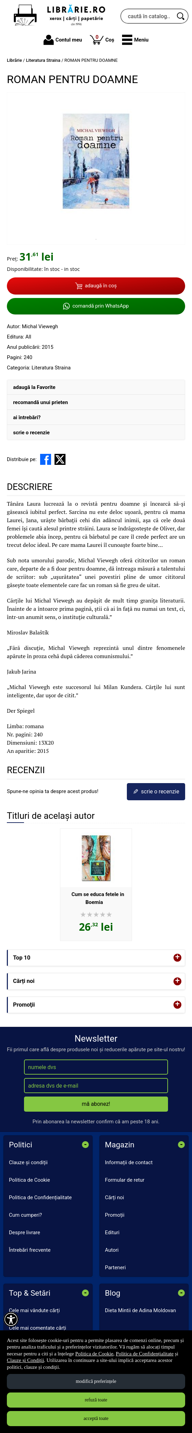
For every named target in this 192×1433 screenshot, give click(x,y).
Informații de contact (129, 1162)
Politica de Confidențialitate (40, 1197)
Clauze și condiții (28, 1162)
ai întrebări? (26, 417)
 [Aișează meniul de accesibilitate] (11, 1319)
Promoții (114, 1215)
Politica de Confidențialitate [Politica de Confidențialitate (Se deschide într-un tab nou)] (144, 1353)
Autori (112, 1250)
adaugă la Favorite (34, 387)
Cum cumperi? (25, 1215)
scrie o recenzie (31, 432)
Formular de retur (124, 1180)
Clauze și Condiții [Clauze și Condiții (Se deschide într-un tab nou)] (25, 1360)
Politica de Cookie (29, 1180)
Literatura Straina (51, 368)
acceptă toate (96, 1418)
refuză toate (96, 1399)
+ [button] (177, 958)
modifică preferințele (96, 1381)
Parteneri (115, 1267)
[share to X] (60, 459)
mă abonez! (96, 1104)
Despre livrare (24, 1232)
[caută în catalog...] (146, 16)
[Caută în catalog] (181, 16)
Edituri (112, 1232)
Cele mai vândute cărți (34, 1310)
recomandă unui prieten (40, 402)
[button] (135, 39)
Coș (102, 39)
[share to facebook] (45, 459)
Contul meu (63, 40)
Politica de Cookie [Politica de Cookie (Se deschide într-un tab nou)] (94, 1353)
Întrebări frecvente (29, 1250)
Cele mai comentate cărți (37, 1328)
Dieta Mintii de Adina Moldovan (140, 1310)
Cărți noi (114, 1197)
